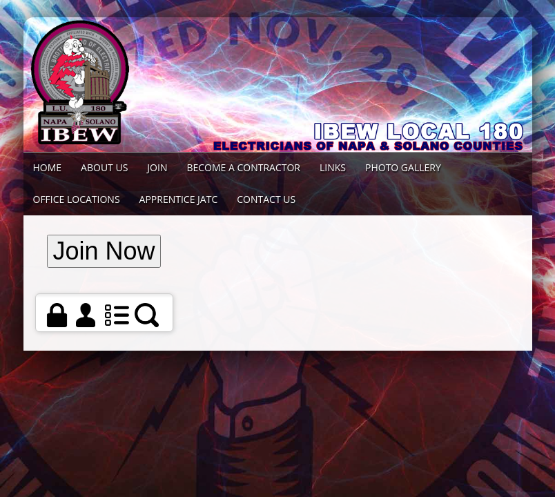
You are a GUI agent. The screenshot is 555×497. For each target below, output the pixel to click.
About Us (104, 167)
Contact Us (266, 199)
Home (47, 167)
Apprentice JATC (178, 199)
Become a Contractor (243, 167)
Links (333, 167)
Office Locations (76, 199)
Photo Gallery (403, 167)
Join (157, 167)
